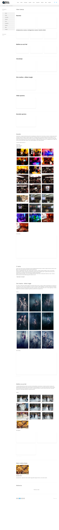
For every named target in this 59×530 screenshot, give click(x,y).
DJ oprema (37, 2)
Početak (7, 5)
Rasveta (42, 2)
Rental (21, 2)
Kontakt (49, 2)
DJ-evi (34, 2)
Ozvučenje (25, 2)
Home (18, 2)
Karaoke (30, 2)
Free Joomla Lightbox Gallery (18, 376)
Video (46, 2)
